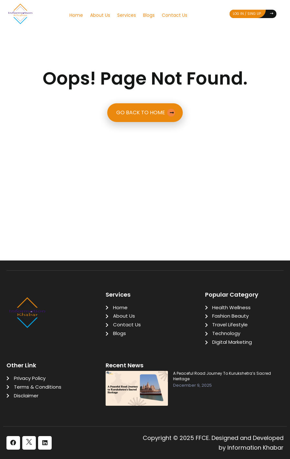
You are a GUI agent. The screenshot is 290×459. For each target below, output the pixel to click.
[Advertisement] (145, 173)
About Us (100, 15)
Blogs (149, 15)
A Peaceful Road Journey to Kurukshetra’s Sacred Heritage (222, 376)
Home (76, 15)
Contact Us (174, 15)
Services (126, 15)
